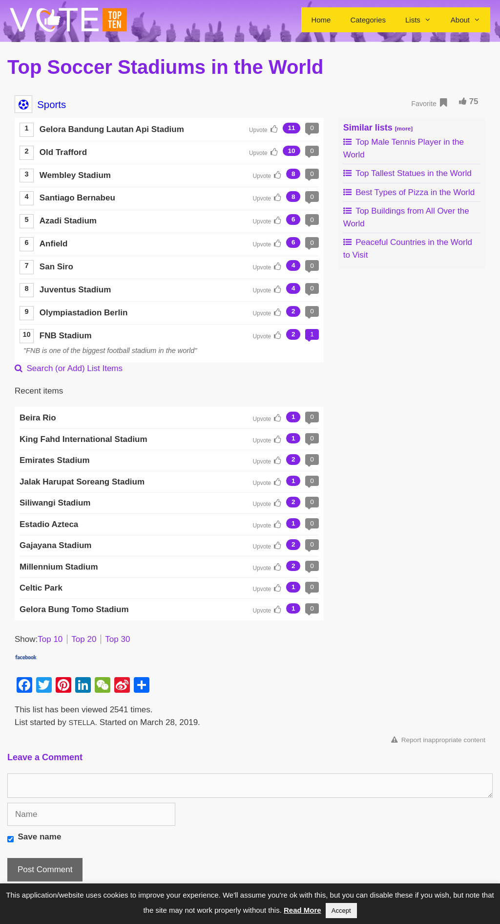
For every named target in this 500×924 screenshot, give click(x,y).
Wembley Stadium (75, 175)
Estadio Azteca (49, 524)
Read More (302, 910)
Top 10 (50, 639)
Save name (40, 836)
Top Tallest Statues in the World (407, 173)
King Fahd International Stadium (83, 439)
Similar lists (378, 127)
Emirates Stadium (55, 460)
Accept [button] (341, 910)
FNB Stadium (66, 335)
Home (321, 20)
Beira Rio (38, 417)
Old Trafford (63, 152)
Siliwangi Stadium (55, 502)
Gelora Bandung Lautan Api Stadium (112, 129)
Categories (368, 20)
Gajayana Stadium (55, 545)
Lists (423, 19)
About (470, 19)
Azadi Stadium (68, 220)
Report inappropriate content (438, 740)
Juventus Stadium (75, 289)
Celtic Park (41, 588)
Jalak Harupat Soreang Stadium (82, 481)
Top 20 (83, 639)
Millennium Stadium (59, 567)
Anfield (54, 243)
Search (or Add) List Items (69, 368)
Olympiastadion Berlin (83, 312)
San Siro (56, 266)
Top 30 (117, 639)
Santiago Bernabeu (77, 197)
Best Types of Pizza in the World (409, 192)
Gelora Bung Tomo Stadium (74, 609)
